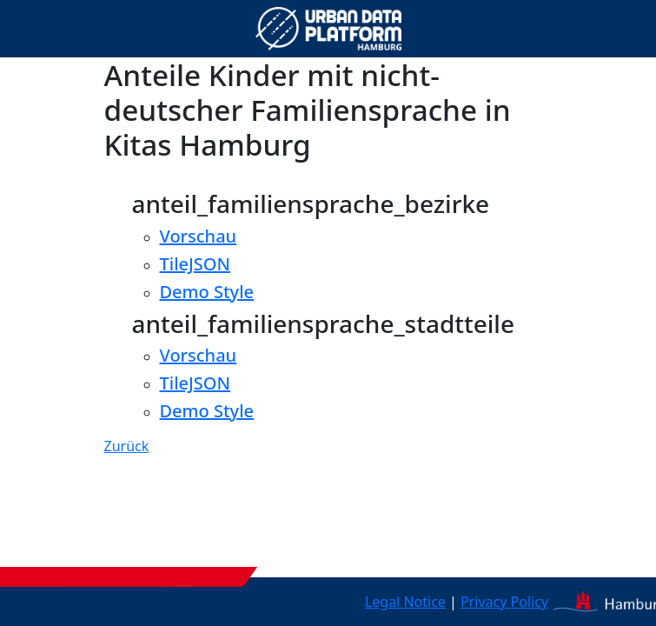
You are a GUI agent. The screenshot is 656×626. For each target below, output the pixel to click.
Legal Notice (405, 601)
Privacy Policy (504, 601)
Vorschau (198, 236)
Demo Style (207, 291)
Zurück (126, 446)
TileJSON (195, 264)
